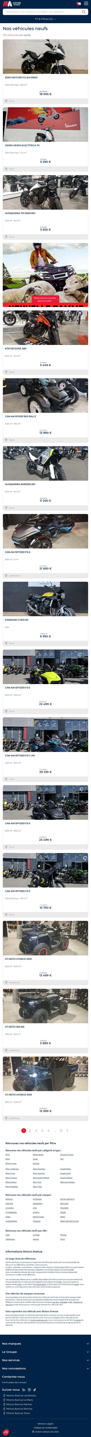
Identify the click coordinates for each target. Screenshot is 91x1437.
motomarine (40, 1284)
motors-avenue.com (39, 1320)
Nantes (36, 1239)
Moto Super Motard (41, 1178)
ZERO (62, 1217)
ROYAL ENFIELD (67, 1199)
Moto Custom (11, 1178)
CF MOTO (10, 1208)
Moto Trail (37, 1182)
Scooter (36, 1163)
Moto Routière (39, 1169)
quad (76, 1284)
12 (61, 1131)
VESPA (63, 1212)
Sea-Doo (9, 1305)
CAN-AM (9, 1204)
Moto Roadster (12, 1187)
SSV (61, 1159)
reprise (78, 1320)
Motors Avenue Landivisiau (19, 1395)
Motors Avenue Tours (16, 1413)
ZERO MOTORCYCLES (69, 1221)
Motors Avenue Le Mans (18, 1400)
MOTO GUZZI (38, 1217)
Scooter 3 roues (66, 1155)
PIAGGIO (36, 1221)
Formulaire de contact (14, 1382)
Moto (8, 1159)
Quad (35, 1159)
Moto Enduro (11, 1182)
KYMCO (36, 1212)
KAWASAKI (37, 1204)
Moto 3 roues (11, 1163)
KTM (35, 1208)
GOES (8, 1217)
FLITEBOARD (11, 1212)
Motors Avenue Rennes (17, 1408)
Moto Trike (37, 1187)
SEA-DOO (64, 1204)
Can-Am (55, 1302)
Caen (8, 1235)
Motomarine (38, 1155)
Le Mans (36, 1235)
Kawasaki (64, 1302)
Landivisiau (10, 1239)
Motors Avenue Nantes (17, 1404)
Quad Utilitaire (66, 1178)
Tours (62, 1239)
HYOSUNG (37, 1199)
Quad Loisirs (65, 1173)
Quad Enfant (65, 1169)
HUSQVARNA (11, 1221)
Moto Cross (10, 1173)
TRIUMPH (64, 1208)
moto (19, 1284)
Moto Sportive (39, 1173)
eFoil (8, 1155)
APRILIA (9, 1199)
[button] (6, 275)
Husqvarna (77, 1302)
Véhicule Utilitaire (67, 1182)
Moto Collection (12, 1169)
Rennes (63, 1235)
